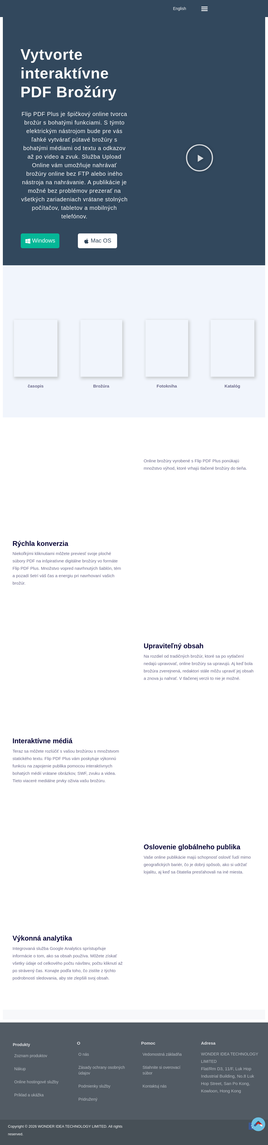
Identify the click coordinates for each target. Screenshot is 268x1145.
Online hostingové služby (36, 1082)
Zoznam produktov (30, 1055)
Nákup (20, 1069)
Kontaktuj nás (155, 1086)
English (179, 8)
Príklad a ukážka (29, 1095)
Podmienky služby (94, 1086)
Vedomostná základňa (162, 1054)
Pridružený (87, 1099)
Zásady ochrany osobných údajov (101, 1070)
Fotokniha (167, 386)
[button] (204, 8)
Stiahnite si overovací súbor (161, 1070)
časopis (35, 386)
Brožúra (101, 386)
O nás (83, 1054)
